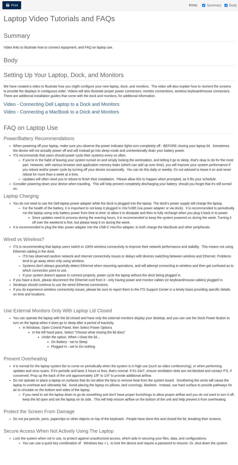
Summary (211, 5)
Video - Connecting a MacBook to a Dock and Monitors (61, 111)
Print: (193, 5)
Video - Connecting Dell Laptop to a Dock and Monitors (61, 104)
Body (230, 5)
